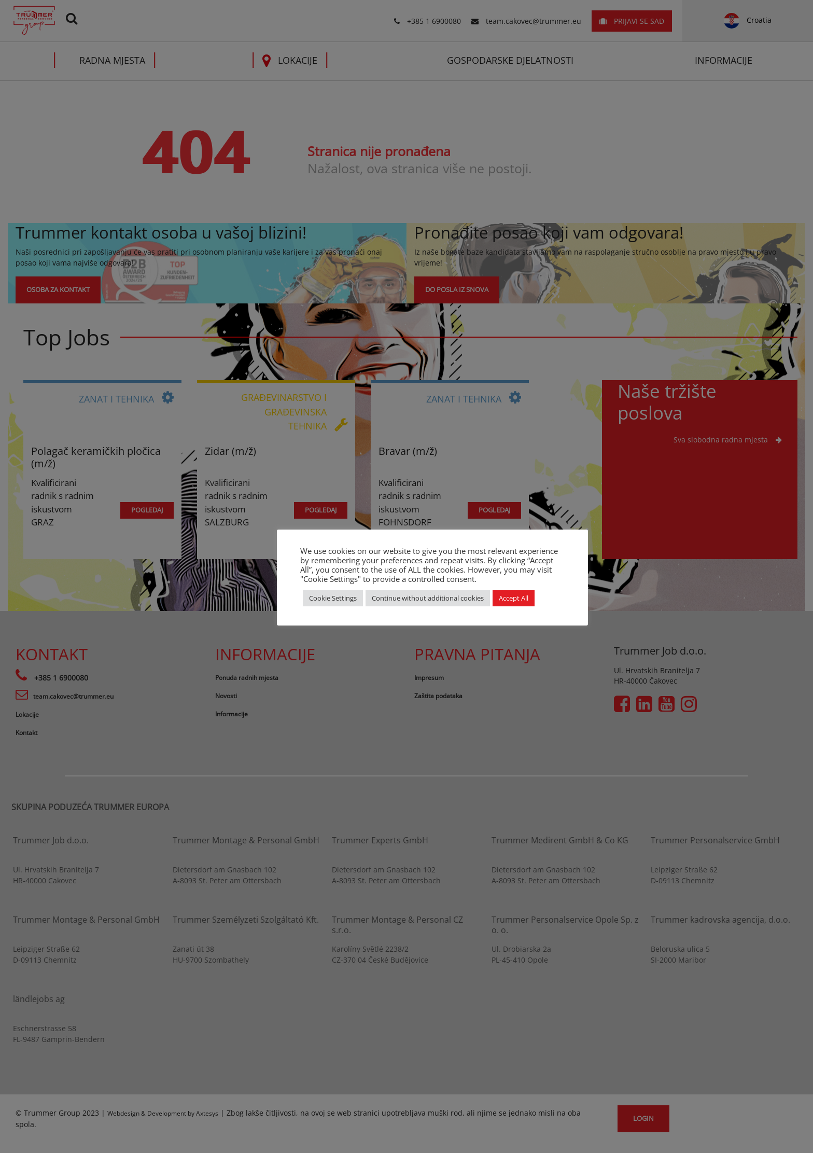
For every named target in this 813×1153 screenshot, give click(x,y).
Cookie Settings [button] (333, 598)
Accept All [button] (513, 598)
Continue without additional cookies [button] (428, 598)
